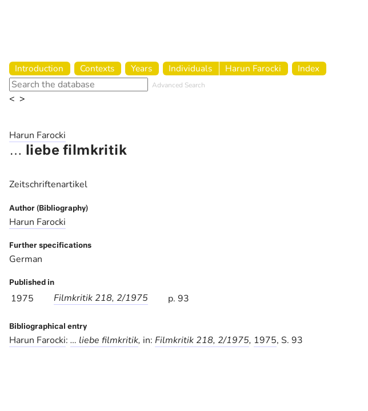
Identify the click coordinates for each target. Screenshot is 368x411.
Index (308, 68)
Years (141, 68)
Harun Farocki (253, 68)
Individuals (190, 68)
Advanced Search (178, 85)
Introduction (39, 68)
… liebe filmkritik (104, 340)
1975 (265, 340)
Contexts (97, 68)
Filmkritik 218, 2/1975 (101, 298)
